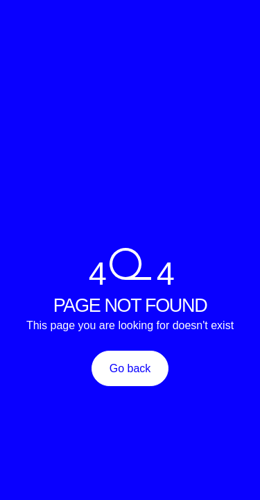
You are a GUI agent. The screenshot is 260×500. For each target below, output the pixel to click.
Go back (130, 368)
